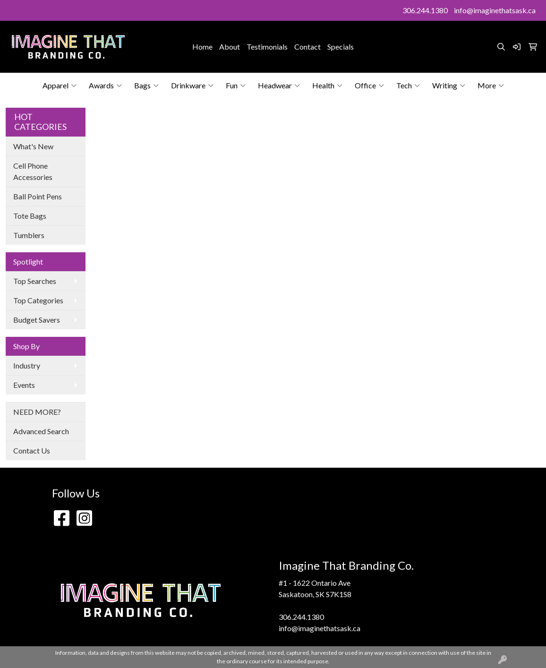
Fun (236, 85)
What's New (33, 146)
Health (327, 85)
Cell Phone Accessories (32, 171)
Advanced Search (41, 431)
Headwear (279, 85)
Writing (448, 85)
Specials (340, 46)
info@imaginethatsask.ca (495, 10)
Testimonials (267, 46)
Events (24, 384)
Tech (408, 85)
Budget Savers (36, 319)
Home (202, 46)
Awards (105, 85)
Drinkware (192, 85)
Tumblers (28, 235)
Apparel (60, 85)
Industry (26, 365)
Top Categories (38, 300)
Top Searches (34, 280)
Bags (146, 85)
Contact (307, 46)
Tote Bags (29, 215)
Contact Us (31, 450)
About (229, 46)
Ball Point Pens (37, 196)
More (491, 85)
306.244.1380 (425, 10)
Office (369, 85)
